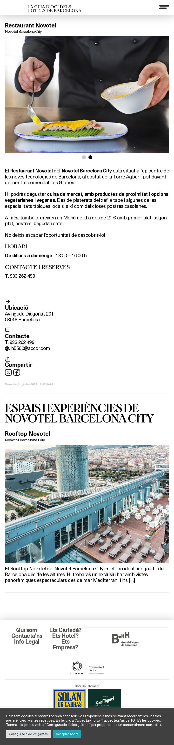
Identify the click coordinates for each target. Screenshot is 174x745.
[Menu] (164, 7)
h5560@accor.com (30, 348)
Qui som (26, 630)
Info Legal (26, 641)
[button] (84, 157)
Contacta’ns (26, 636)
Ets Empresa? (65, 644)
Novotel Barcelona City (23, 31)
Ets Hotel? (65, 636)
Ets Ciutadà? (65, 630)
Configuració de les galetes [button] (28, 734)
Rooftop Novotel (27, 433)
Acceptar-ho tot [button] (67, 734)
